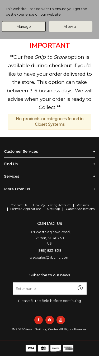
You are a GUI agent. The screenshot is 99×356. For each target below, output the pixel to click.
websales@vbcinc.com (49, 257)
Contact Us (19, 205)
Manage (24, 26)
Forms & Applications (25, 209)
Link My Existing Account (52, 205)
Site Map (53, 209)
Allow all (70, 26)
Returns (83, 205)
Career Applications (80, 209)
